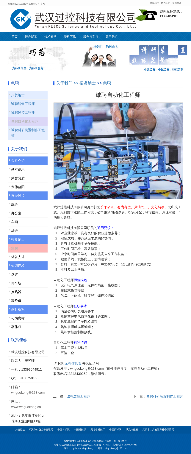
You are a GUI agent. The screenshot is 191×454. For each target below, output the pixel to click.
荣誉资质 (18, 178)
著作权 (16, 327)
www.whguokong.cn (26, 407)
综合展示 (31, 36)
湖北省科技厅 (97, 429)
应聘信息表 (73, 363)
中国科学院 (63, 429)
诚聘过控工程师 (78, 396)
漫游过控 (18, 196)
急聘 (107, 83)
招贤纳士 (87, 83)
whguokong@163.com (28, 392)
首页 (15, 36)
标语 (14, 231)
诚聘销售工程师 (23, 104)
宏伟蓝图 (18, 187)
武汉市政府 (132, 429)
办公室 (16, 213)
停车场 (16, 283)
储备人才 (18, 257)
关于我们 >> (68, 83)
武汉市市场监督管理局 (41, 429)
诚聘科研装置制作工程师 (164, 396)
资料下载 (70, 36)
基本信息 (18, 169)
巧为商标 (18, 318)
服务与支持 (90, 36)
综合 (14, 204)
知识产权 (18, 266)
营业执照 (122, 441)
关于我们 (112, 36)
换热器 (16, 292)
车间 (14, 222)
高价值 (16, 301)
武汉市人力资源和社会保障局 (158, 429)
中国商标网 (115, 429)
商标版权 (18, 309)
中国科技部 (80, 429)
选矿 (14, 274)
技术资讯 (50, 36)
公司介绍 (18, 161)
